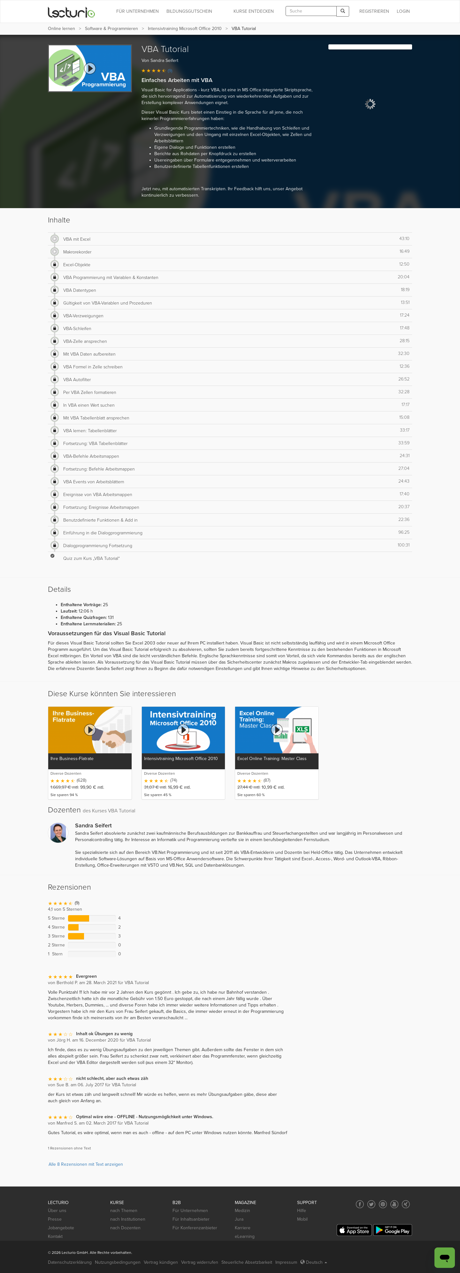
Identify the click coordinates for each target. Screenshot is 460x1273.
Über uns (57, 1210)
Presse (55, 1219)
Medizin (242, 1210)
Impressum (286, 1262)
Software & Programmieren (111, 28)
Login (403, 11)
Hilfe (301, 1210)
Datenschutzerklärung (70, 1262)
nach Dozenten (125, 1228)
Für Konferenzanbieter (194, 1228)
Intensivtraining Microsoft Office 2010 (185, 28)
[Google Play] (392, 1230)
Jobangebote (61, 1228)
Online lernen (61, 28)
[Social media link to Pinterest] (383, 1204)
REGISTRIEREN (374, 11)
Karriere (242, 1228)
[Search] (342, 11)
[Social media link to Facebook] (360, 1204)
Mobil (302, 1219)
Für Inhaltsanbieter (191, 1219)
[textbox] (311, 11)
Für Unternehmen (190, 1210)
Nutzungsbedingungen (118, 1262)
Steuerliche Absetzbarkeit (246, 1262)
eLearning (245, 1236)
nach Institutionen (127, 1219)
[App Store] (354, 1230)
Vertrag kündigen (161, 1262)
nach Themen (123, 1210)
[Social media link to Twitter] (371, 1204)
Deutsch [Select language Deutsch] (313, 1262)
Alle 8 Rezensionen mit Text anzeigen (86, 1164)
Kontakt (55, 1236)
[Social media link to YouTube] (394, 1204)
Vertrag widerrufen (199, 1262)
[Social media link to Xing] (406, 1204)
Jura (239, 1219)
